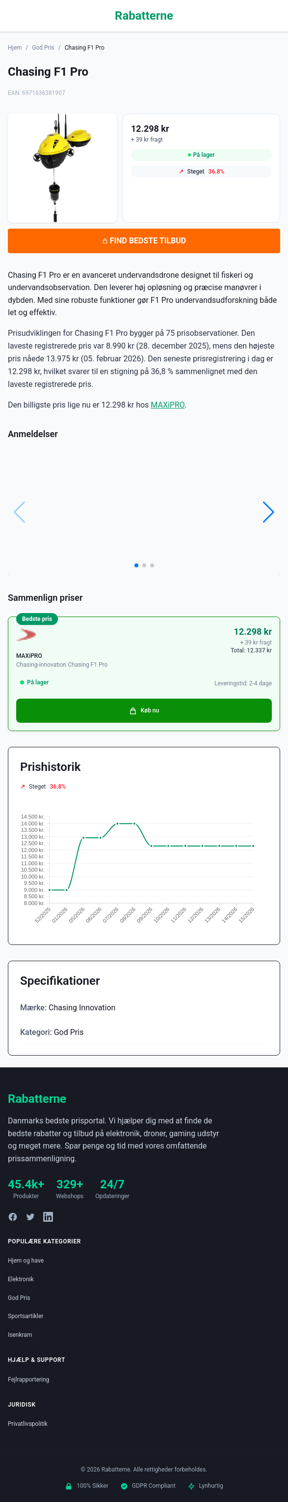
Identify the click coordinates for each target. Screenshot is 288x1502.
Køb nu (144, 711)
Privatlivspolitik (28, 1423)
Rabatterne (144, 16)
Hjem (15, 47)
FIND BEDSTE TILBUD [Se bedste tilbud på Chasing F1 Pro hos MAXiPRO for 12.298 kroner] (144, 240)
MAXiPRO (167, 405)
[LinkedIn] (48, 1217)
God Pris (43, 47)
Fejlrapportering (28, 1379)
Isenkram (20, 1334)
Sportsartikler (25, 1316)
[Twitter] (30, 1217)
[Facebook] (13, 1217)
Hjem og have (26, 1260)
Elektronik (21, 1279)
